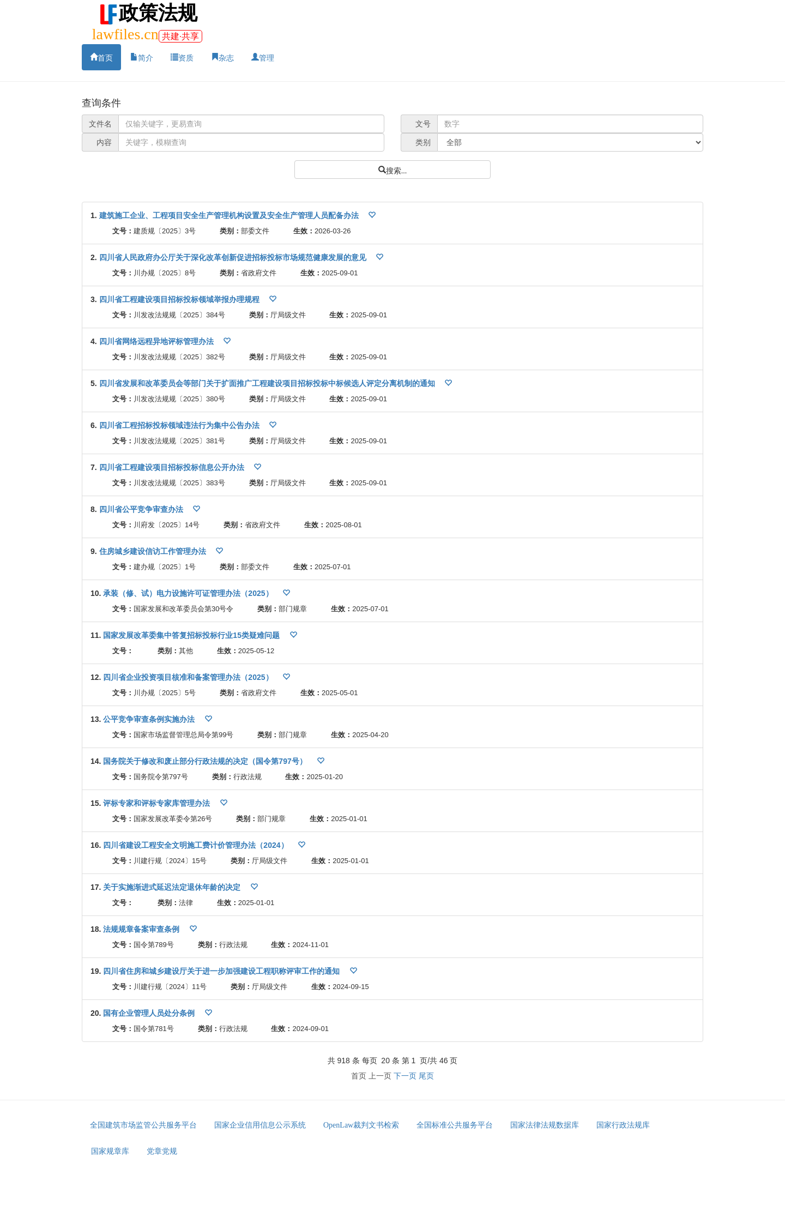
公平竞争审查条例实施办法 (150, 719)
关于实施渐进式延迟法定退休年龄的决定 (173, 887)
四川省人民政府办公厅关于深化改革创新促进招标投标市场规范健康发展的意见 (234, 257)
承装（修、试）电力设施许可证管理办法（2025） (189, 593)
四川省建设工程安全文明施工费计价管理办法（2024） (196, 845)
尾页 (426, 1075)
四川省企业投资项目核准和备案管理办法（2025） (189, 677)
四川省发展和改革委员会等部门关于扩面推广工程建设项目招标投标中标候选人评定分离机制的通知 (268, 383)
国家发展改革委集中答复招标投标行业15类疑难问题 (192, 635)
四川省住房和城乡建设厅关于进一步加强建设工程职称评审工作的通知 (222, 971)
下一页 (405, 1075)
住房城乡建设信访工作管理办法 (153, 551)
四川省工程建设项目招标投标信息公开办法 (172, 467)
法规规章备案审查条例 (142, 929)
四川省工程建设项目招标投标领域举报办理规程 (180, 299)
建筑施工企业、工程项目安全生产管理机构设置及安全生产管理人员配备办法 (230, 215)
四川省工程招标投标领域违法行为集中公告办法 (180, 425)
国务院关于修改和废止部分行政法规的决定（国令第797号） (206, 761)
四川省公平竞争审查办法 (142, 509)
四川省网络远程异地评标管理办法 (157, 341)
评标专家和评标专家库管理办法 (157, 803)
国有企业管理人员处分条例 (150, 1013)
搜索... (396, 169)
